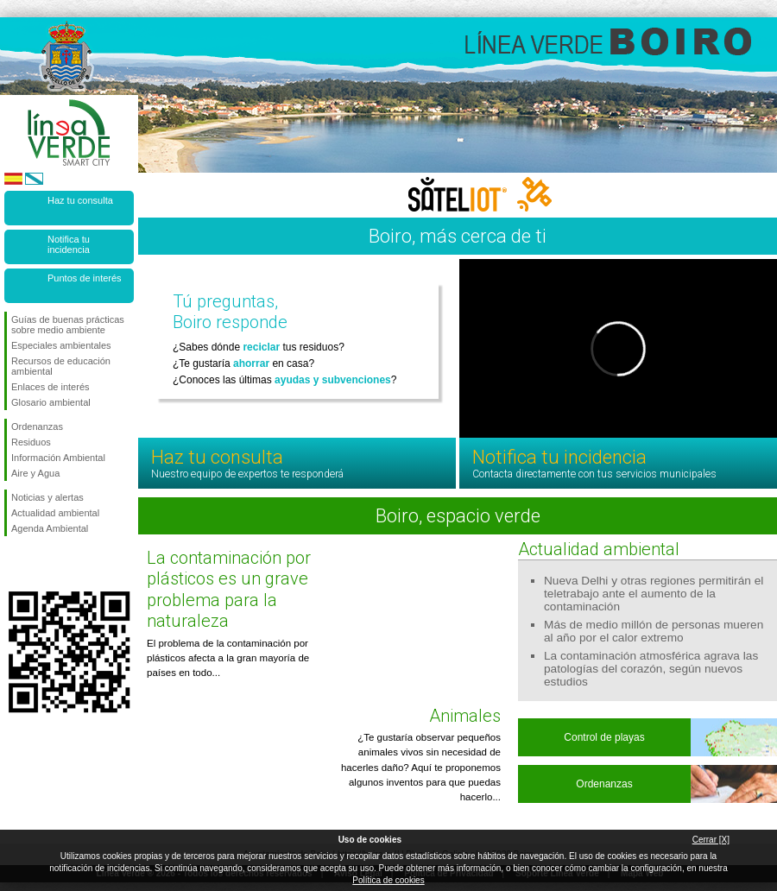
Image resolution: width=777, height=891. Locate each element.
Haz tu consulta (80, 200)
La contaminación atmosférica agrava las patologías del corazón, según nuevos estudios (651, 668)
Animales (465, 715)
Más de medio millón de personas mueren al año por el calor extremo (653, 631)
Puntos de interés (84, 278)
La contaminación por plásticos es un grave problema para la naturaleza (229, 589)
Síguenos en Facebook (14, 563)
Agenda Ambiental (49, 528)
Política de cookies (388, 880)
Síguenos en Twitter (43, 563)
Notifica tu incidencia (68, 244)
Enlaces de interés (50, 387)
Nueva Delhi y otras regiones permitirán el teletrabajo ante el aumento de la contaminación (653, 593)
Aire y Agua (35, 473)
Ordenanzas (37, 426)
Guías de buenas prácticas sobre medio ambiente (67, 324)
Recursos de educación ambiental (61, 366)
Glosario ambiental (51, 402)
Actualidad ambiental (55, 513)
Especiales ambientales (61, 345)
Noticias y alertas (47, 497)
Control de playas (604, 737)
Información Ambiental (58, 457)
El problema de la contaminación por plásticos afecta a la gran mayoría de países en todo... (228, 658)
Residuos (31, 442)
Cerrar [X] (711, 839)
